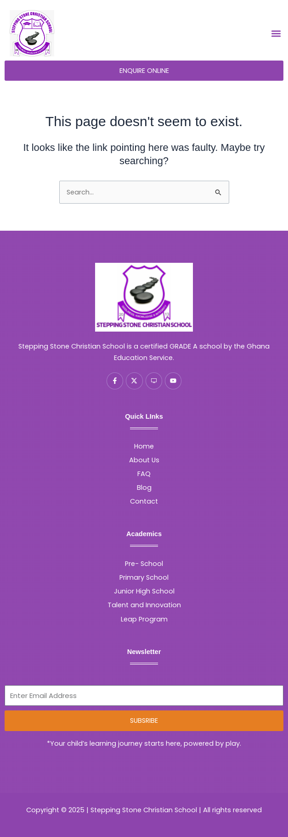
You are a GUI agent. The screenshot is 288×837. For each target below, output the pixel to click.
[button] (275, 33)
